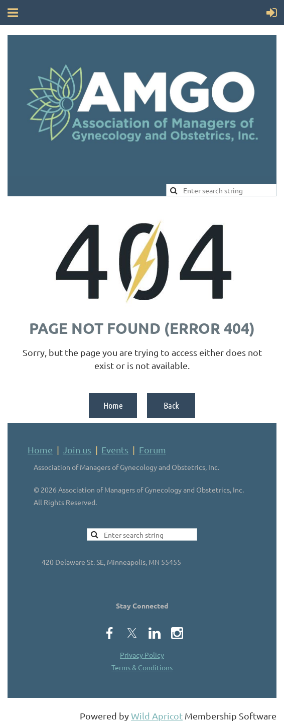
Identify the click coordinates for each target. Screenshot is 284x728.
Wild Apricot (157, 715)
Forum (152, 449)
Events (114, 449)
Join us (77, 449)
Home (113, 405)
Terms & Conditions (142, 667)
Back (171, 405)
